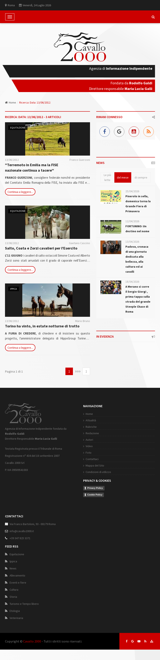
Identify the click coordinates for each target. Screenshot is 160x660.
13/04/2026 (132, 241)
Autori (89, 440)
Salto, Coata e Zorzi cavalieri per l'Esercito (41, 248)
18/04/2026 (132, 281)
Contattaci (92, 459)
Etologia (15, 611)
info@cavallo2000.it (22, 531)
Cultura (14, 589)
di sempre (141, 177)
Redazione (92, 433)
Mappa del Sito (95, 465)
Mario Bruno (82, 321)
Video (89, 446)
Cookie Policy (94, 494)
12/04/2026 (132, 221)
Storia (13, 597)
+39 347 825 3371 (20, 538)
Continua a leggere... (20, 192)
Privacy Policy (95, 488)
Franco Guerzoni (80, 160)
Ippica (13, 288)
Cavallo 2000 (32, 641)
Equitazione (17, 127)
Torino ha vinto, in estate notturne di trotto (42, 326)
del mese (123, 177)
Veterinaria (16, 618)
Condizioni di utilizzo (98, 472)
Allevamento (17, 575)
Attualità (91, 420)
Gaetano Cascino (79, 243)
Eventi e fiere (18, 582)
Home (10, 102)
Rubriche (91, 427)
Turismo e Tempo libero (24, 604)
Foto (88, 452)
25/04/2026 (132, 191)
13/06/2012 (12, 160)
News (13, 568)
